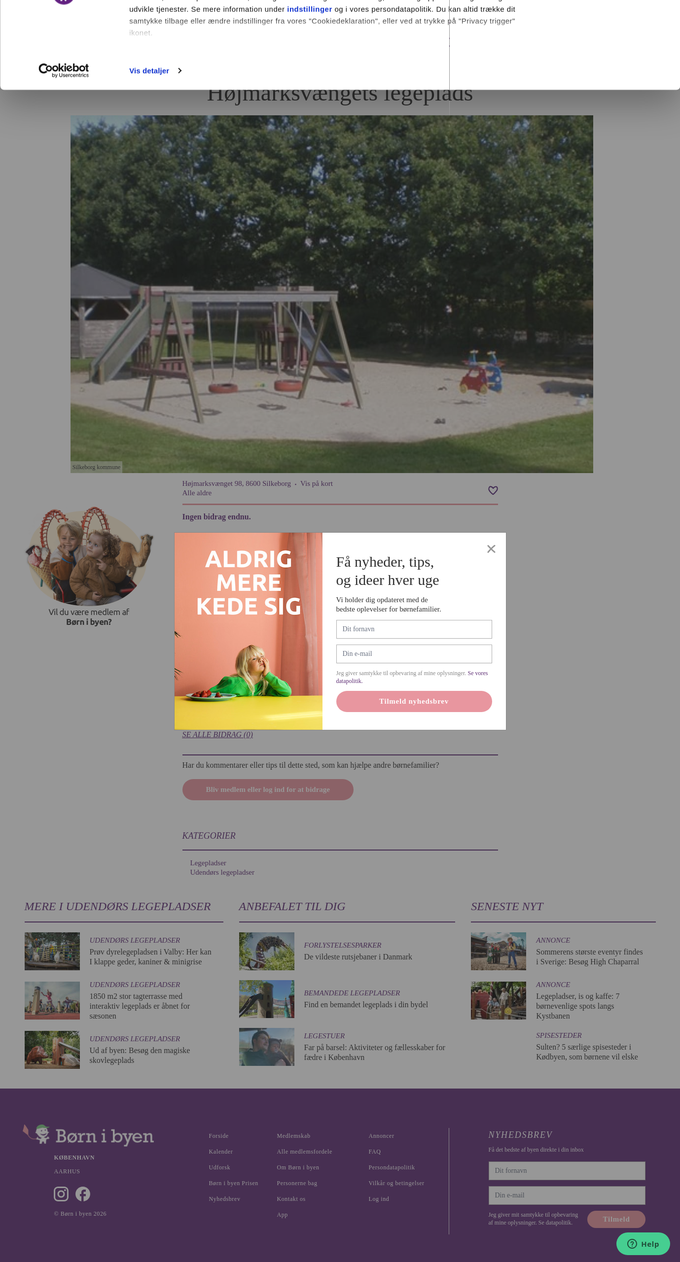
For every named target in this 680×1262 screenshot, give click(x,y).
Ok (598, 26)
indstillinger (309, 83)
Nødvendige (597, 58)
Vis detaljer (149, 144)
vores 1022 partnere (186, 36)
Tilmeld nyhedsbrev (414, 732)
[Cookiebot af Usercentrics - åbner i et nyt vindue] (64, 144)
